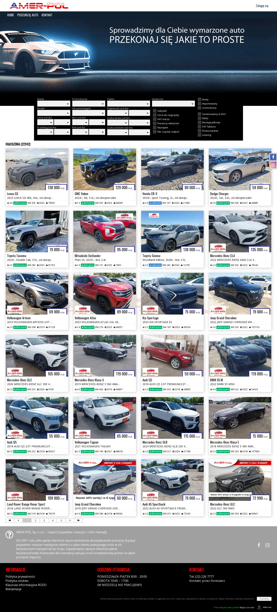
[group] (138, 56)
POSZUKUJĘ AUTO (27, 15)
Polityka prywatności (20, 576)
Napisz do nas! (234, 607)
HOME (10, 15)
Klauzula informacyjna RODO (26, 585)
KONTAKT (47, 15)
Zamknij (264, 598)
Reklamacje (13, 589)
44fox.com (263, 607)
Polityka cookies (17, 581)
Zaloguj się (260, 5)
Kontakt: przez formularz (207, 581)
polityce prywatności (245, 598)
